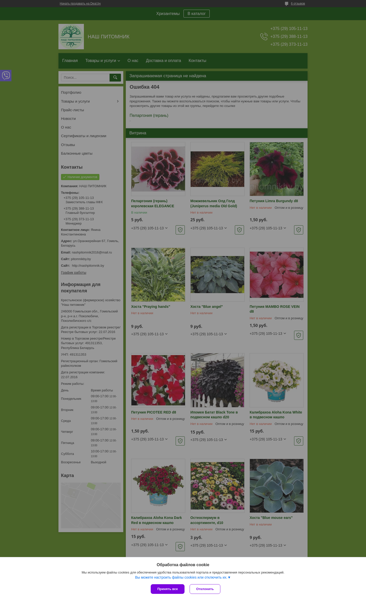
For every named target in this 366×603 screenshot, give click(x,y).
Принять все (167, 589)
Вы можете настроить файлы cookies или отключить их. (181, 577)
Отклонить (205, 589)
